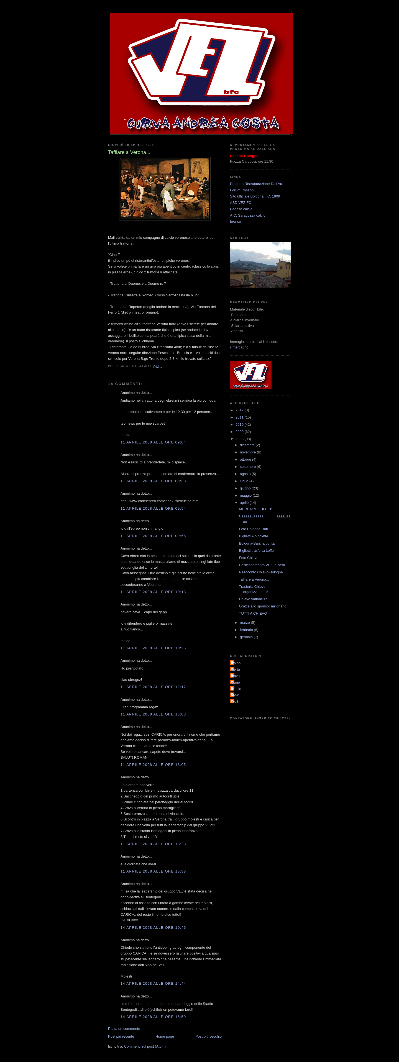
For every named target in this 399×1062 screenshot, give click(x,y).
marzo (245, 622)
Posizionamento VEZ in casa (262, 565)
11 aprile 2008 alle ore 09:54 (153, 508)
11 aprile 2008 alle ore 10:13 (153, 592)
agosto (246, 474)
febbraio (247, 630)
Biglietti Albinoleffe (253, 536)
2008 (240, 439)
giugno (246, 488)
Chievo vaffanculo (253, 599)
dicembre (248, 445)
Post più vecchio (208, 1036)
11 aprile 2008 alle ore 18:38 (153, 871)
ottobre (246, 459)
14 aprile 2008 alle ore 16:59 (153, 1017)
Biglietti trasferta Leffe (256, 550)
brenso (235, 221)
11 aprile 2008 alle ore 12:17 (153, 687)
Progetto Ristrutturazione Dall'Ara (256, 184)
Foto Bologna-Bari (253, 529)
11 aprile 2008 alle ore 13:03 (153, 714)
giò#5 (235, 695)
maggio (246, 495)
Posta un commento (124, 1029)
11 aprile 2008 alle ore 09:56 (153, 536)
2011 (240, 417)
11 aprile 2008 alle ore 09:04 (153, 442)
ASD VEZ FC (240, 203)
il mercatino (239, 347)
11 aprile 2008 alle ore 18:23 (153, 844)
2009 (240, 432)
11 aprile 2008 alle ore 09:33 (153, 481)
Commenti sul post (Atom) (145, 1046)
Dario (235, 682)
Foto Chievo (248, 558)
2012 (240, 410)
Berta (235, 669)
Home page (164, 1036)
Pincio (236, 689)
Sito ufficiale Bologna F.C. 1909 (255, 196)
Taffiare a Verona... (254, 579)
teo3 (234, 701)
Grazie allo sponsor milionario (262, 606)
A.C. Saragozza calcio (247, 215)
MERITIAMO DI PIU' (255, 509)
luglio (244, 481)
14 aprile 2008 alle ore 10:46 (153, 927)
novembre (248, 452)
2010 (240, 424)
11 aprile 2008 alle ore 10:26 (153, 648)
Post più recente (121, 1036)
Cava (235, 676)
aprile (245, 503)
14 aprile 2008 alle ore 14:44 (153, 983)
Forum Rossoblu (243, 190)
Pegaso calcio (241, 209)
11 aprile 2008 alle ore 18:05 (153, 765)
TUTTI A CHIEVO (253, 613)
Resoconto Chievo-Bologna (261, 572)
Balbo (236, 663)
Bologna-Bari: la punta (257, 543)
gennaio (247, 637)
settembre (248, 467)
